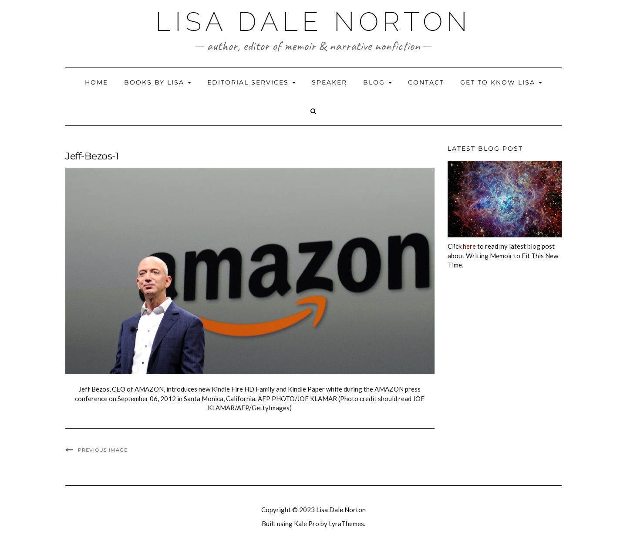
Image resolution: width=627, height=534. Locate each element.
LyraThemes (346, 523)
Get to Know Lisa (501, 82)
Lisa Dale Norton (313, 22)
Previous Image (103, 450)
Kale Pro (306, 523)
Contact (426, 82)
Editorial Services (251, 82)
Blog (377, 82)
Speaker (329, 82)
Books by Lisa (157, 82)
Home (96, 82)
